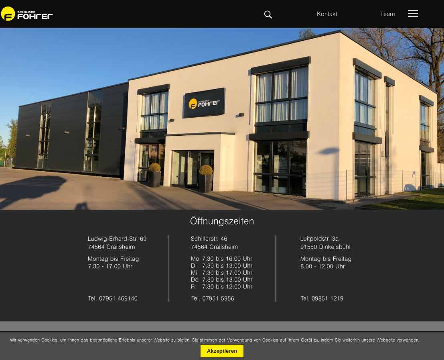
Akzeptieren (222, 351)
